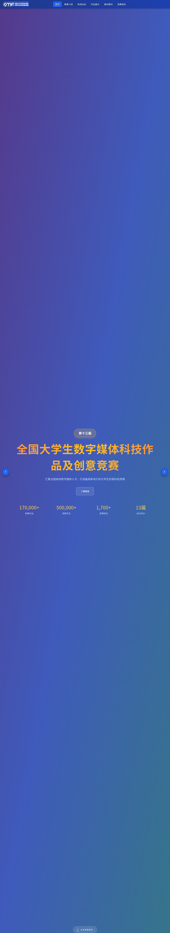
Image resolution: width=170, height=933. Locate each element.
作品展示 (95, 4)
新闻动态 (82, 4)
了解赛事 (85, 491)
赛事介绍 (68, 4)
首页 (57, 4)
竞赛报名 (121, 4)
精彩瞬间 (108, 4)
